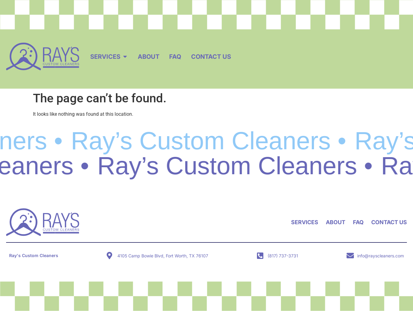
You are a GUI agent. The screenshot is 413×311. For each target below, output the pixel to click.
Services (304, 222)
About (335, 222)
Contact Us (389, 222)
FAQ (358, 222)
